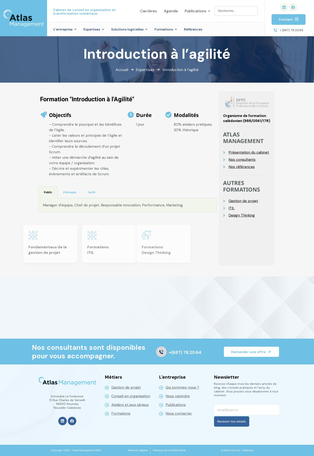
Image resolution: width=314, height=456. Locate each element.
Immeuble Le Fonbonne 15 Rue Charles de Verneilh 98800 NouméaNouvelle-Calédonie (67, 402)
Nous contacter (179, 413)
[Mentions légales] (138, 450)
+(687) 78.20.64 (185, 352)
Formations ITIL (63, 250)
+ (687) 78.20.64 (291, 30)
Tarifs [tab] (91, 192)
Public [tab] (48, 192)
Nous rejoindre (178, 396)
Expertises (145, 69)
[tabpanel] (127, 205)
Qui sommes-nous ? (182, 387)
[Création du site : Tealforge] (237, 450)
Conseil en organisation (130, 396)
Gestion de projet (126, 387)
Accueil (122, 69)
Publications (176, 404)
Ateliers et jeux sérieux (130, 404)
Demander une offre (252, 352)
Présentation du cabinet (249, 152)
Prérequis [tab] (70, 192)
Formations (120, 413)
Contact (289, 19)
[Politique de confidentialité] (169, 450)
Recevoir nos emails (231, 421)
